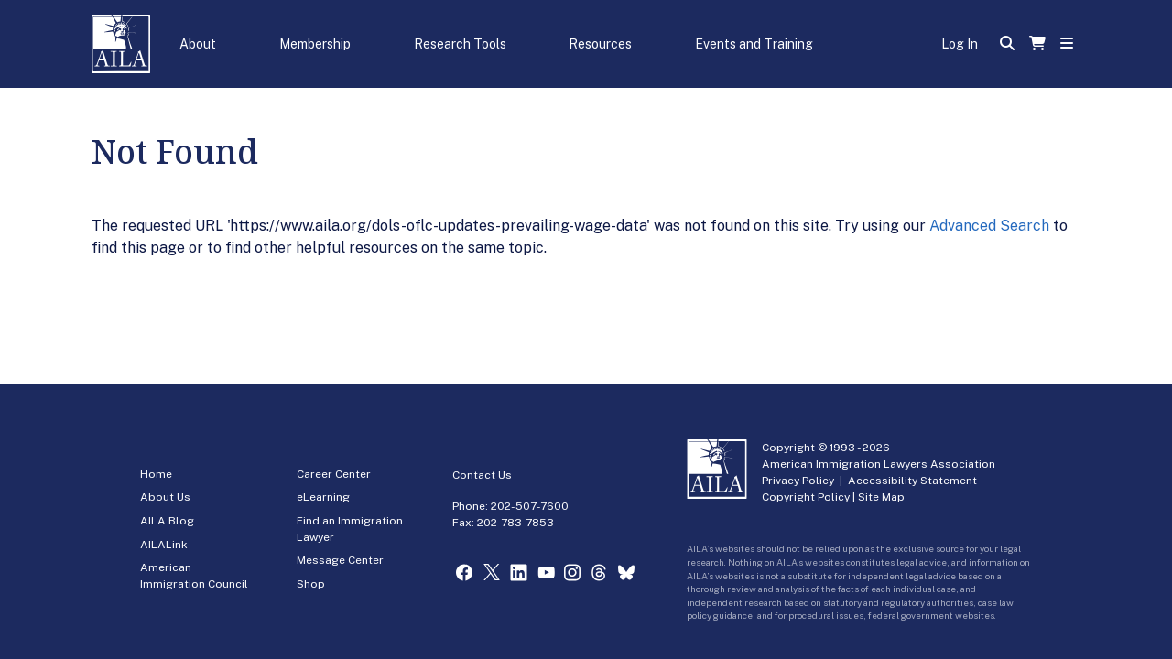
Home (156, 474)
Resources (600, 44)
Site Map (881, 497)
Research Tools (460, 44)
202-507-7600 (530, 506)
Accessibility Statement (912, 480)
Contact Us (482, 475)
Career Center (334, 474)
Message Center (340, 560)
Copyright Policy (806, 497)
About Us (165, 497)
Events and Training (754, 44)
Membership (315, 44)
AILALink (164, 544)
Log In (959, 44)
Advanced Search (989, 225)
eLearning (323, 497)
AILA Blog (167, 520)
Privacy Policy (798, 480)
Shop (311, 584)
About (197, 44)
